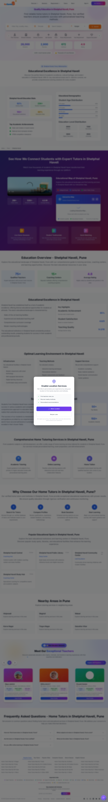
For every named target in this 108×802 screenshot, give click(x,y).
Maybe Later (54, 414)
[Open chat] (103, 797)
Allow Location (54, 409)
